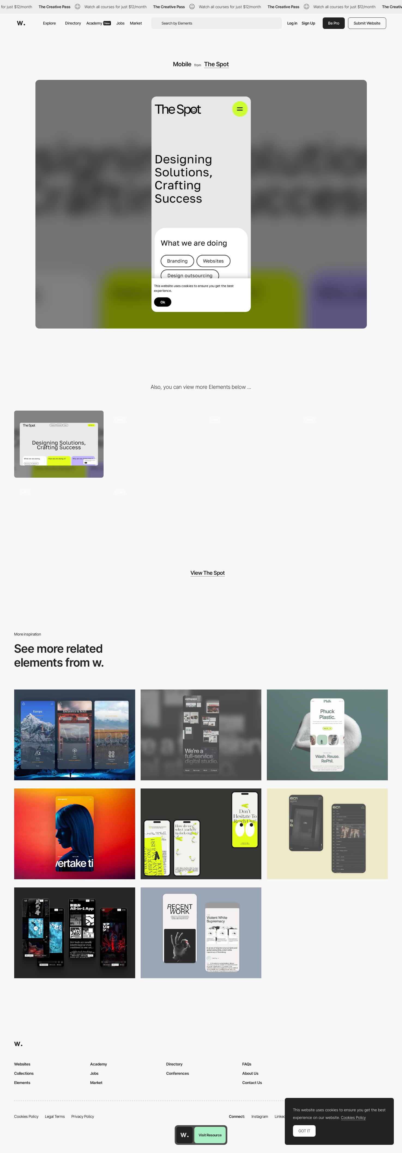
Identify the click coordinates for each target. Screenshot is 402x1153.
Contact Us (252, 1082)
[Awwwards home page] (184, 1135)
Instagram (260, 1116)
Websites (22, 1064)
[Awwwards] (21, 23)
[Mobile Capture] (327, 833)
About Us (250, 1073)
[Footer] (248, 444)
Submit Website (367, 23)
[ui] (59, 516)
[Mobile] (201, 735)
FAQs (246, 1064)
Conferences (177, 1073)
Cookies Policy (26, 1116)
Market (136, 23)
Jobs (120, 23)
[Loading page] (153, 444)
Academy (98, 23)
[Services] (343, 444)
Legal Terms (55, 1116)
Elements (22, 1082)
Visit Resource (210, 1135)
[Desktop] (59, 444)
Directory (73, 23)
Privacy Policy (82, 1116)
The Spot (216, 64)
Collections (24, 1073)
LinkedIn (282, 1116)
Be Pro (333, 23)
